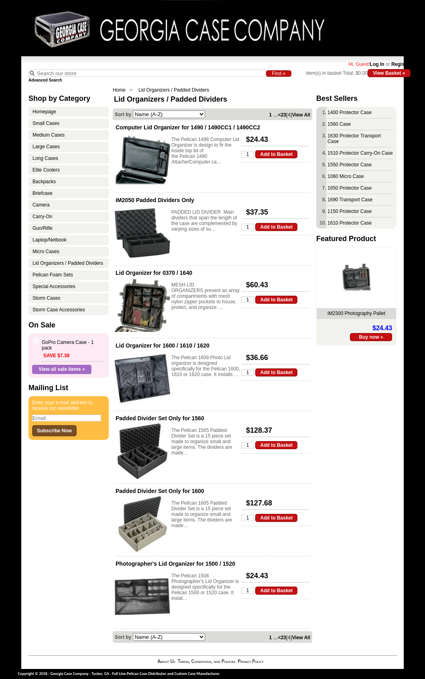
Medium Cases (49, 135)
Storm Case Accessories (59, 310)
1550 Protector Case (349, 165)
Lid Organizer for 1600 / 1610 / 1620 (162, 345)
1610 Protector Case (349, 223)
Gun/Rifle (43, 228)
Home (119, 90)
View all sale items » (62, 369)
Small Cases (46, 123)
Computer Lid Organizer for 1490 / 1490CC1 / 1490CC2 (188, 127)
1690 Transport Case (349, 199)
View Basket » (389, 73)
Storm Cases (46, 298)
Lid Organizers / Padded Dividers (173, 90)
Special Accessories (54, 286)
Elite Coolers (46, 170)
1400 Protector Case (349, 112)
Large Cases (46, 146)
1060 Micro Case (345, 176)
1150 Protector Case (349, 211)
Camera (41, 205)
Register (401, 64)
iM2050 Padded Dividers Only (155, 200)
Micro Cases (46, 251)
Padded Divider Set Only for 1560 (160, 418)
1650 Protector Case (349, 188)
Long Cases (45, 158)
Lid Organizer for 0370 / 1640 (154, 273)
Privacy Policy (250, 661)
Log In (377, 64)
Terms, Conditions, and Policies (207, 661)
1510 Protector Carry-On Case (360, 153)
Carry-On (42, 216)
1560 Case (339, 124)
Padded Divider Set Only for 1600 (160, 491)
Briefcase (43, 193)
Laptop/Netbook (50, 240)
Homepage (44, 112)
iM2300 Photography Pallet (356, 313)
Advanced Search (45, 80)
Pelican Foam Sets (53, 275)
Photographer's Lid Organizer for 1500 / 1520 (175, 563)
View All (301, 115)
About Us (166, 661)
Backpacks (44, 181)
